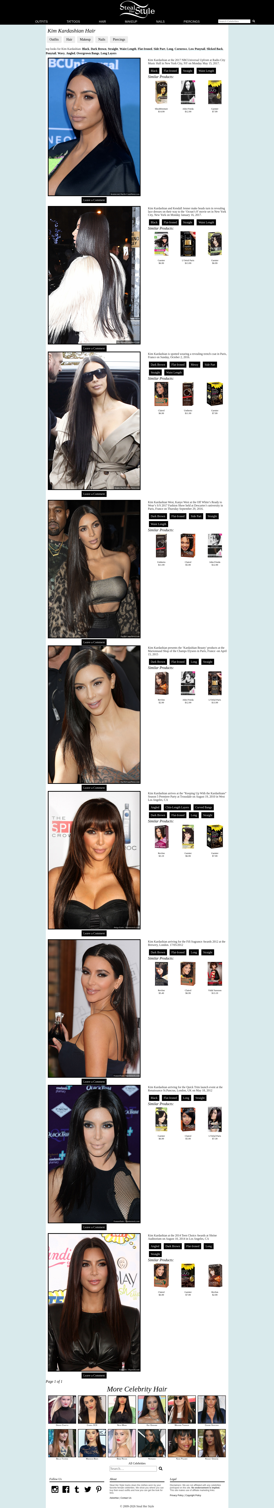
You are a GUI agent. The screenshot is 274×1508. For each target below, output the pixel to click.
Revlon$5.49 (161, 977)
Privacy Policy (177, 1495)
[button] (237, 21)
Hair (102, 21)
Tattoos (73, 21)
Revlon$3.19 (161, 840)
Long (170, 48)
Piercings (192, 21)
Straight (113, 48)
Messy (194, 364)
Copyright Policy (193, 1495)
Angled (70, 53)
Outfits (41, 21)
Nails (160, 21)
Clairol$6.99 (161, 398)
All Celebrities (137, 1463)
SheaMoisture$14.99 (161, 96)
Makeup (131, 21)
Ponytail (51, 53)
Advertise (114, 1498)
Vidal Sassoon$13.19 (214, 977)
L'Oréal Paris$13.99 (188, 247)
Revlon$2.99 (161, 687)
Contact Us (125, 1498)
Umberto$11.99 (188, 398)
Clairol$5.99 (188, 549)
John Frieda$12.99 (188, 96)
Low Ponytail (197, 48)
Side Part (159, 48)
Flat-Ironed (145, 48)
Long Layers (108, 53)
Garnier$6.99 (161, 247)
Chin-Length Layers (177, 807)
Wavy (61, 53)
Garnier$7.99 (214, 96)
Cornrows (181, 48)
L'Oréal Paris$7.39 (214, 1123)
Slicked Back (215, 48)
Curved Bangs (203, 807)
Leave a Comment (94, 200)
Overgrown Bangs (87, 53)
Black (85, 48)
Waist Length (128, 48)
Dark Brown (98, 48)
